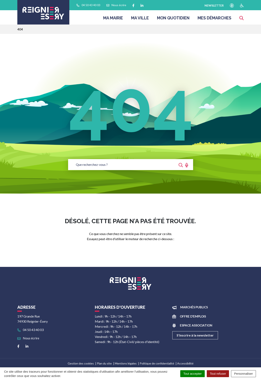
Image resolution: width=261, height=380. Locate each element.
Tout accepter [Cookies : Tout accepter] (192, 373)
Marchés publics (194, 307)
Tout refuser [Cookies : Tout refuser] (218, 373)
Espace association (196, 325)
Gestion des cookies (81, 363)
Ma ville (140, 19)
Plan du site (104, 363)
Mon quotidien (173, 19)
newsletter (214, 5)
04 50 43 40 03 (30, 330)
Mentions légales (126, 363)
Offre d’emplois (193, 316)
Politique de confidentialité (157, 363)
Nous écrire (28, 338)
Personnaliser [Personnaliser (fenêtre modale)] (243, 373)
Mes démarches (214, 19)
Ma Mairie (113, 19)
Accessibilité (185, 363)
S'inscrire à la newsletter (195, 335)
